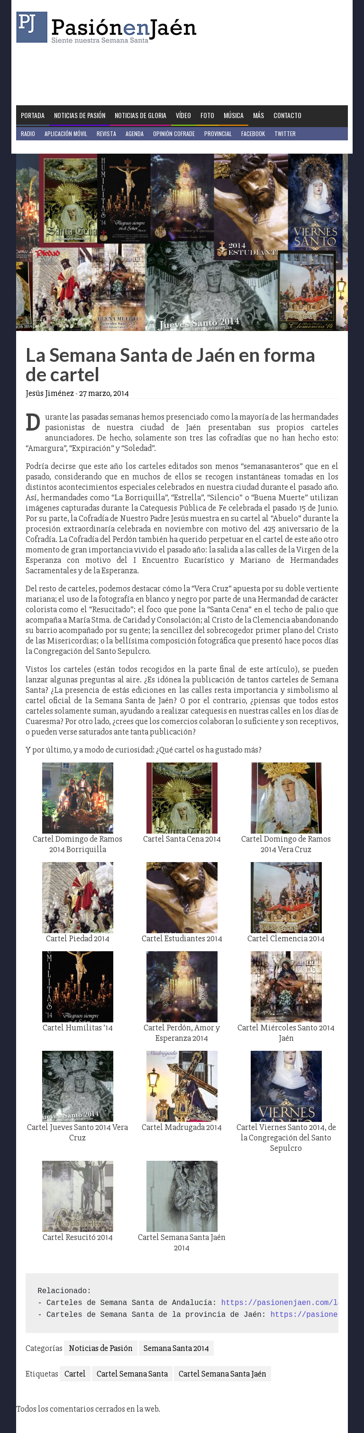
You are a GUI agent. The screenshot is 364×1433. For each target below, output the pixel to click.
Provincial (218, 133)
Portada (33, 115)
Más (258, 115)
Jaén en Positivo (41, 147)
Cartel (75, 1374)
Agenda (135, 133)
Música (234, 115)
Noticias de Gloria (140, 115)
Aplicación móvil (66, 133)
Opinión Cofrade (174, 133)
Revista (106, 133)
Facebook (253, 133)
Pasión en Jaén (109, 27)
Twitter (285, 133)
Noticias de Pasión (79, 115)
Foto (207, 115)
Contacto (287, 115)
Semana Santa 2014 (176, 1348)
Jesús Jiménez (50, 393)
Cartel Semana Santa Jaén (222, 1374)
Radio (28, 133)
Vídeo (183, 115)
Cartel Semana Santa (132, 1374)
